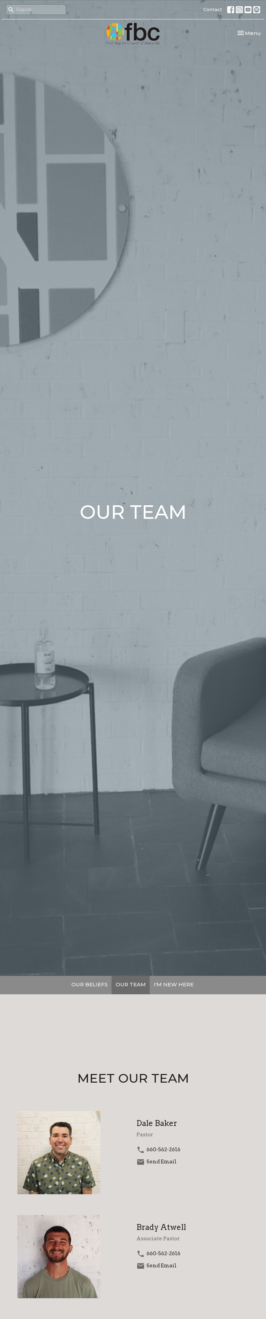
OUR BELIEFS (89, 984)
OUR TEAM (131, 984)
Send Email (162, 1162)
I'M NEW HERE (174, 984)
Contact (212, 9)
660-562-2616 (163, 1149)
